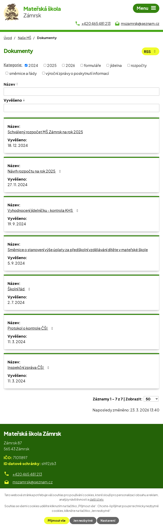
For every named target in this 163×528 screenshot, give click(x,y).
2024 (33, 65)
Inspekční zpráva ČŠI (29, 367)
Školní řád (20, 288)
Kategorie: (13, 64)
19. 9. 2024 (17, 223)
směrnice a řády (23, 73)
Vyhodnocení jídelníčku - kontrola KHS (44, 210)
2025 (52, 65)
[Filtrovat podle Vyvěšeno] (81, 108)
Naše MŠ (24, 38)
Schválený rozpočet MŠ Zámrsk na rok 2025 (45, 131)
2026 (70, 65)
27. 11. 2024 (17, 184)
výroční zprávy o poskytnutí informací (77, 73)
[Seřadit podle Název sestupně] (17, 85)
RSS (150, 51)
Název (9, 84)
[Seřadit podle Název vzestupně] (17, 83)
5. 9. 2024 (16, 263)
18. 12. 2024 (18, 145)
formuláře (92, 65)
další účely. (96, 499)
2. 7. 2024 (16, 302)
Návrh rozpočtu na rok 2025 (35, 171)
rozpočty (139, 65)
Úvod (8, 38)
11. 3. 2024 (16, 341)
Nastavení (108, 520)
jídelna (116, 65)
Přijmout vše (57, 520)
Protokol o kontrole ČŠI (31, 328)
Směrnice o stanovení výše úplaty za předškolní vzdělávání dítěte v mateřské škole (78, 249)
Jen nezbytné (83, 520)
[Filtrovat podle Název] (81, 92)
